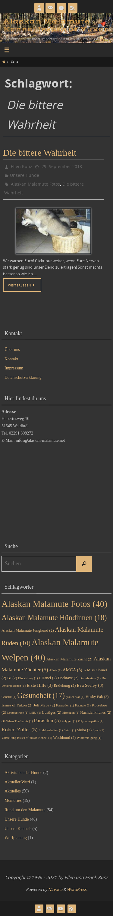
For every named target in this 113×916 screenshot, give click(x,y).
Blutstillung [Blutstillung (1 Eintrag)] (28, 678)
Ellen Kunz (21, 166)
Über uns (12, 349)
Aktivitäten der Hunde (23, 772)
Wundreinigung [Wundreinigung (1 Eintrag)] (89, 737)
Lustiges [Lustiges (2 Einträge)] (51, 712)
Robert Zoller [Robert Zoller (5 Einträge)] (20, 729)
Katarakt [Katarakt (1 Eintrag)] (83, 705)
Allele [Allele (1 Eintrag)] (55, 670)
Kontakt (11, 359)
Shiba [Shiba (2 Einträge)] (84, 730)
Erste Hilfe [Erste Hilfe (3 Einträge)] (40, 685)
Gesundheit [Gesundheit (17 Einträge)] (40, 695)
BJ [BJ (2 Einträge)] (12, 678)
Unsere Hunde (24, 175)
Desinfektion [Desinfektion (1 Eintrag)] (90, 678)
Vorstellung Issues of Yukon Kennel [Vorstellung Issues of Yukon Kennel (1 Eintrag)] (27, 737)
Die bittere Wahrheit (40, 152)
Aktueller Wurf (17, 782)
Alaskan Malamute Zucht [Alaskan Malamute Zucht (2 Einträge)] (69, 659)
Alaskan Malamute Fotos (35, 184)
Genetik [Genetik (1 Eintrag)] (9, 697)
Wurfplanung (16, 837)
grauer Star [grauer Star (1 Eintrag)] (75, 697)
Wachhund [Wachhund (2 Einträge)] (64, 737)
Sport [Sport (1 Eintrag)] (98, 730)
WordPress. (77, 889)
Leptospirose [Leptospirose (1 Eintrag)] (17, 712)
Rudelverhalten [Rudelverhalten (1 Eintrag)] (51, 730)
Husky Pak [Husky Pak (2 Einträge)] (97, 696)
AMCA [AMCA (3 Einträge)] (72, 669)
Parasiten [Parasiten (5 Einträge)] (47, 720)
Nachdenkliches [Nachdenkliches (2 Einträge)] (95, 712)
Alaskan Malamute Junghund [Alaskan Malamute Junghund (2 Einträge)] (28, 630)
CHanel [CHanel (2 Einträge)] (48, 678)
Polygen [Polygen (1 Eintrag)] (69, 721)
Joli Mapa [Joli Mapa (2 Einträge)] (44, 705)
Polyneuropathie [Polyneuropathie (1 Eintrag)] (90, 721)
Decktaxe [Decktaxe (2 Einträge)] (68, 678)
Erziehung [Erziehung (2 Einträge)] (65, 685)
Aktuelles (13, 791)
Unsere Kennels (18, 828)
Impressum (14, 368)
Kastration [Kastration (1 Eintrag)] (65, 705)
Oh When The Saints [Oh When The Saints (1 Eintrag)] (17, 721)
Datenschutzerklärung (23, 377)
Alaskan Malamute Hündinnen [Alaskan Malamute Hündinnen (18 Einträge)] (54, 617)
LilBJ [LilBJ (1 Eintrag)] (35, 712)
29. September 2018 (62, 166)
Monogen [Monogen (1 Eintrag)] (70, 712)
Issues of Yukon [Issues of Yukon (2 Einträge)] (17, 705)
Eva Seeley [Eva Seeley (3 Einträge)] (90, 685)
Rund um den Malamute (25, 810)
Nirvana (55, 889)
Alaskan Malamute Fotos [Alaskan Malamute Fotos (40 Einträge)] (54, 604)
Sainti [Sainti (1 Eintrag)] (70, 730)
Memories (13, 800)
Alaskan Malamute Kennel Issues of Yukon (56, 25)
